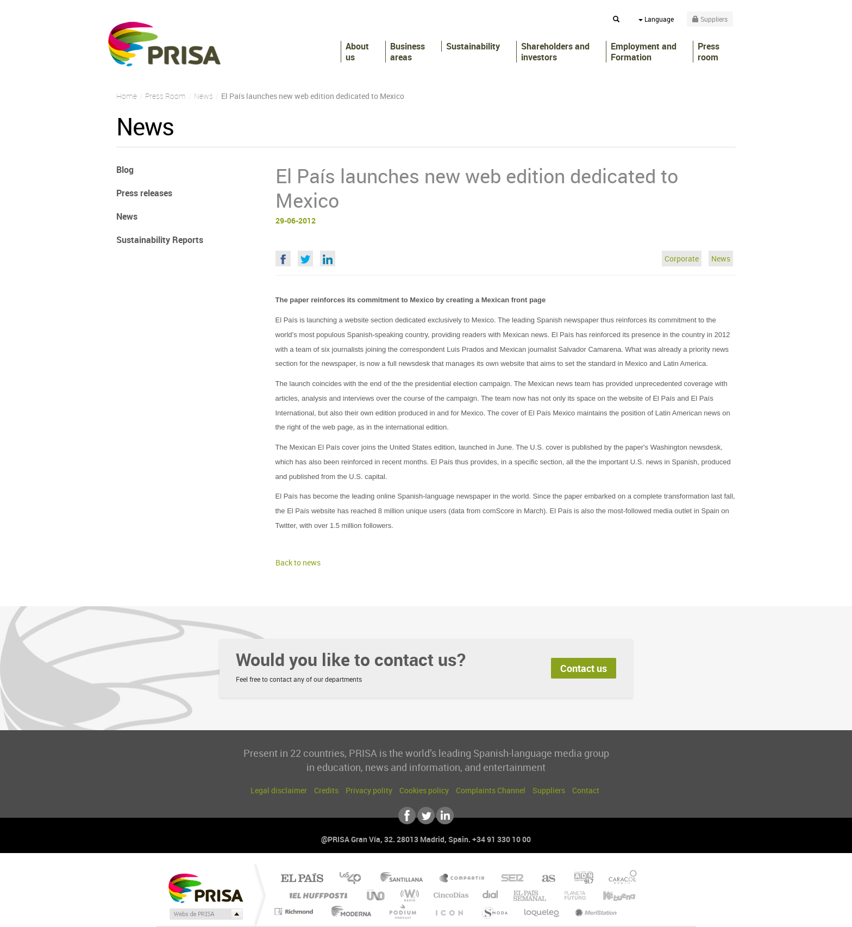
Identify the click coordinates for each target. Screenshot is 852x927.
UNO (376, 895)
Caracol (619, 879)
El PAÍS (301, 879)
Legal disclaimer (278, 790)
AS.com (544, 879)
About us (357, 52)
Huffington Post (316, 895)
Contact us (583, 668)
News (720, 258)
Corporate (682, 258)
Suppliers (548, 790)
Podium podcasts (402, 911)
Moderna (348, 911)
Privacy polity (369, 790)
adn (579, 879)
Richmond (295, 911)
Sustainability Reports (159, 240)
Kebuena (609, 895)
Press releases (144, 193)
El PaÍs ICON (449, 911)
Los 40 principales (354, 879)
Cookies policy (424, 790)
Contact (585, 790)
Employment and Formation (643, 52)
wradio (408, 895)
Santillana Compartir (462, 879)
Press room (708, 52)
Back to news (298, 562)
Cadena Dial (490, 895)
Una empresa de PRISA (205, 887)
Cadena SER (509, 879)
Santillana (405, 879)
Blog (125, 170)
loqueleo (542, 911)
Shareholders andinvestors (555, 52)
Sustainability (473, 46)
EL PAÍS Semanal (531, 895)
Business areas (407, 52)
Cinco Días (449, 895)
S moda (494, 911)
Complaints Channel (490, 790)
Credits (326, 790)
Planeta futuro (570, 895)
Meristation (594, 911)
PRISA (164, 44)
